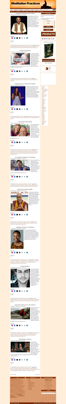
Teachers (36, 9)
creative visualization (26, 299)
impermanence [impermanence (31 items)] (20, 384)
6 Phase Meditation (23, 260)
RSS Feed (51, 38)
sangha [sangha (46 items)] (23, 392)
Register (29, 380)
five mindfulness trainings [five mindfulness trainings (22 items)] (20, 381)
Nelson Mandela (20, 224)
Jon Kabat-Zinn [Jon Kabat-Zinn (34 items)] (17, 385)
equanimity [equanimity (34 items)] (12, 381)
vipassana (33, 370)
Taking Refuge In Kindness (25, 339)
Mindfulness (21, 9)
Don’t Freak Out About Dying (25, 121)
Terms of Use (30, 388)
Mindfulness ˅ (12, 11)
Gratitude (21, 79)
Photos (43, 113)
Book (43, 87)
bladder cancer (27, 150)
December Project (13, 151)
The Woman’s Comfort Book (32, 186)
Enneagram (44, 96)
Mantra (43, 106)
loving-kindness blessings (18, 335)
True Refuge (29, 370)
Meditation (16, 9)
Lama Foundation (19, 153)
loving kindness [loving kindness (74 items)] (18, 386)
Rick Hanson (28, 369)
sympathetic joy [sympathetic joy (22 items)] (14, 394)
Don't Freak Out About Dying (22, 151)
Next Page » (37, 374)
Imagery (43, 102)
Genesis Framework (44, 403)
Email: (48, 23)
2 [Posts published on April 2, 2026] (48, 394)
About (41, 9)
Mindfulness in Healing (31, 382)
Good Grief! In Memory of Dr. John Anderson (25, 304)
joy (36, 47)
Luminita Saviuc (28, 117)
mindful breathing (32, 185)
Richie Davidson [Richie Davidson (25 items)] (15, 392)
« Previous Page (13, 374)
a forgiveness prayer (31, 260)
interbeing (21, 185)
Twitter (47, 38)
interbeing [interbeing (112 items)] (12, 385)
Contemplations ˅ (18, 11)
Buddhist (19, 368)
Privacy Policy (30, 389)
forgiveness (15, 46)
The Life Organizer (23, 186)
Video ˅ (31, 11)
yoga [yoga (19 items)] (16, 397)
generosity (37, 299)
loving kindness (26, 79)
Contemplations (19, 78)
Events (38, 11)
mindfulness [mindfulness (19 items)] (15, 389)
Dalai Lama (16, 223)
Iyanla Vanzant (17, 263)
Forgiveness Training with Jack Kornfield (25, 13)
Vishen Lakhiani (23, 263)
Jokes (43, 105)
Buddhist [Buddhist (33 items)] (18, 379)
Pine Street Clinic (22, 336)
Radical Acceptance (22, 369)
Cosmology (44, 91)
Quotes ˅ (34, 11)
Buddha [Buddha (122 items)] (12, 379)
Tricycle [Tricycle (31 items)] (14, 395)
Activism (23, 11)
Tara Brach (24, 370)
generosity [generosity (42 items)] (15, 382)
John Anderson (31, 333)
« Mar (42, 401)
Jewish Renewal (35, 151)
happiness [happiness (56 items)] (16, 384)
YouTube (49, 38)
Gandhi (35, 223)
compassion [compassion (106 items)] (12, 380)
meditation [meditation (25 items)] (13, 387)
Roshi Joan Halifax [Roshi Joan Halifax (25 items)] (19, 392)
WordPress (51, 403)
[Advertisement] (52, 3)
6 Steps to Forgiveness (25, 50)
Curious (43, 92)
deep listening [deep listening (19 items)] (21, 380)
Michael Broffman (32, 335)
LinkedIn (53, 38)
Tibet (25, 224)
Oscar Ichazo (31, 153)
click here (51, 389)
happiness (28, 47)
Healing (41, 11)
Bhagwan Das (21, 150)
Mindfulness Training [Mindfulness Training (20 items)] (15, 390)
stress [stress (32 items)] (11, 394)
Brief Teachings (44, 89)
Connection (20, 299)
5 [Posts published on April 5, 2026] (54, 394)
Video (30, 45)
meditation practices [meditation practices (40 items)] (18, 387)
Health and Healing (19, 184)
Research (27, 11)
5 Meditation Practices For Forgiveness (25, 227)
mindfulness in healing (14, 336)
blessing (16, 299)
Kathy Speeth (12, 153)
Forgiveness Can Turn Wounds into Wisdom (25, 83)
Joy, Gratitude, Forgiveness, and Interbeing (25, 157)
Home (12, 9)
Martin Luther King (13, 224)
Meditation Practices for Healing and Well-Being (21, 3)
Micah (31, 79)
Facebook (42, 38)
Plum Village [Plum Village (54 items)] (20, 391)
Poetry (29, 184)
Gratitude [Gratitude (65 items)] (19, 382)
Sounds (43, 117)
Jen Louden (25, 185)
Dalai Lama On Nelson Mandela (25, 189)
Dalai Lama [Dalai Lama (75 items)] (18, 380)
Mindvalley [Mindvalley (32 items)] (20, 390)
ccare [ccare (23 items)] (21, 379)
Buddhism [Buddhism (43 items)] (15, 379)
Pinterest (44, 38)
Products (32, 9)
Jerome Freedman (23, 14)
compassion (12, 79)
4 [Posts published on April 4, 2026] (52, 394)
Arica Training (16, 150)
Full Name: (48, 21)
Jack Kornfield (33, 47)
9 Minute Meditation (31, 383)
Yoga (43, 124)
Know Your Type (30, 384)
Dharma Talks (27, 9)
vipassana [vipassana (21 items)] (17, 395)
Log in (54, 403)
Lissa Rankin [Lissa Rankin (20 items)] (13, 386)
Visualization (44, 121)
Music (43, 112)
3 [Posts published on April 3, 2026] (50, 394)
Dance (43, 93)
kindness (16, 369)
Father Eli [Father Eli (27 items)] (15, 381)
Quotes (28, 78)
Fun (42, 98)
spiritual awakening (32, 300)
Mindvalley (34, 79)
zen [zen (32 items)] (17, 397)
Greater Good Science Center (21, 47)
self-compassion (34, 369)
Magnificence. (26, 335)
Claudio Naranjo (33, 150)
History (43, 101)
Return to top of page (15, 403)
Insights (17, 149)
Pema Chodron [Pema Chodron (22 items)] (16, 391)
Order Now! (48, 59)
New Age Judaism (25, 153)
